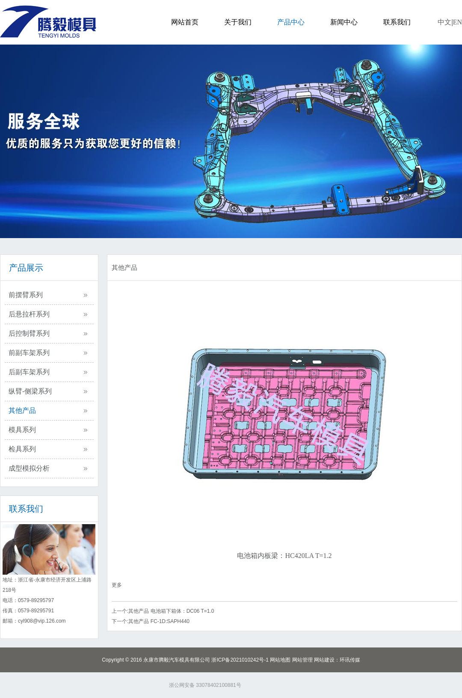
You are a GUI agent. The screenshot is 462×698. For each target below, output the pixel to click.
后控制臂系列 (29, 333)
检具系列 (22, 449)
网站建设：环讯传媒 (337, 660)
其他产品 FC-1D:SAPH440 (159, 621)
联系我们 (397, 22)
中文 (444, 22)
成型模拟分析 (29, 468)
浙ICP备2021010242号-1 (239, 660)
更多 (117, 585)
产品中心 (291, 22)
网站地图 (280, 660)
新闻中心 (344, 22)
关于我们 (238, 22)
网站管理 (302, 660)
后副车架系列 (29, 372)
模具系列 (22, 429)
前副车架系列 (29, 352)
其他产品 (22, 410)
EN (457, 22)
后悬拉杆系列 (29, 314)
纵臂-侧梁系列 (30, 391)
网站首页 (184, 22)
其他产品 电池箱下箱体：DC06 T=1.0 (171, 611)
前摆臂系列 (26, 294)
